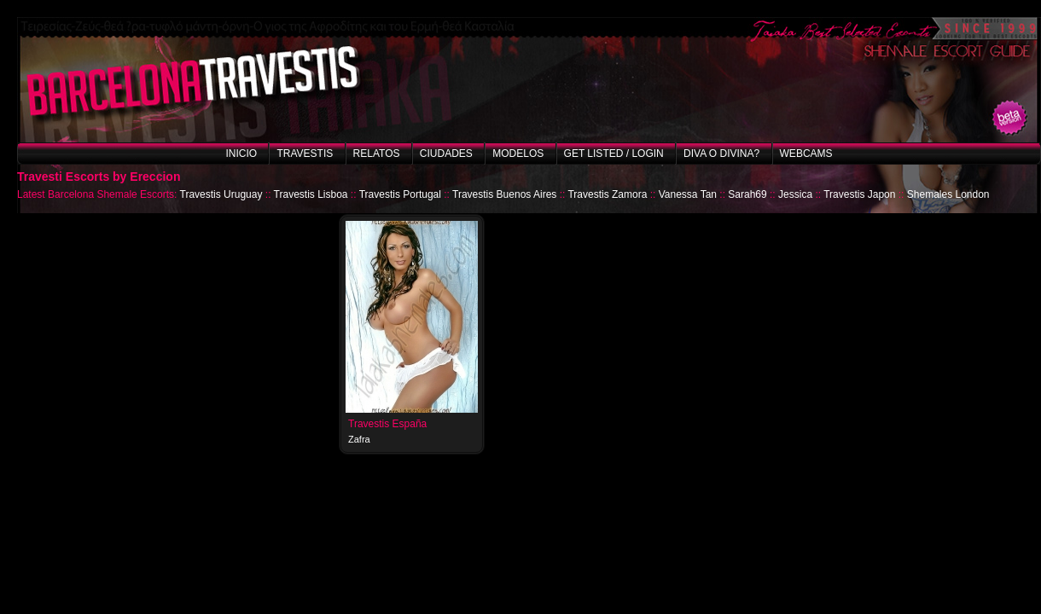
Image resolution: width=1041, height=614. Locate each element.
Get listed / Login (614, 153)
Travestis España (387, 424)
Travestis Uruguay (221, 194)
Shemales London (948, 194)
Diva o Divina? (721, 153)
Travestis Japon (859, 194)
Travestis (304, 153)
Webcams (806, 153)
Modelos (518, 153)
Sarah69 (747, 194)
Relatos (376, 153)
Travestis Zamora (607, 194)
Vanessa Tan (688, 194)
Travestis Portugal (400, 194)
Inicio (241, 153)
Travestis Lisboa (311, 194)
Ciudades (446, 153)
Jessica (795, 194)
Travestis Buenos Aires (504, 194)
